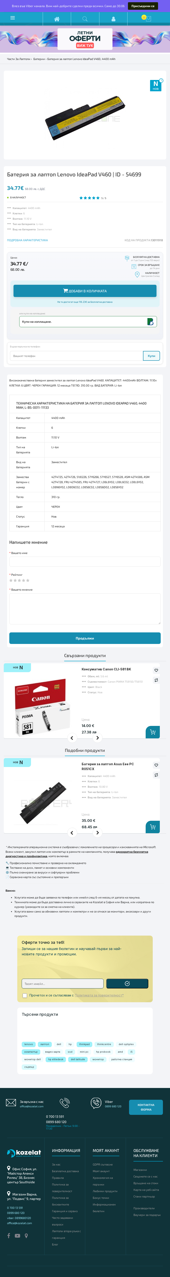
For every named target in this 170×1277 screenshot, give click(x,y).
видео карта (52, 1051)
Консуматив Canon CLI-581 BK (106, 669)
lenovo (28, 1044)
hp (70, 1044)
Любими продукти (105, 1191)
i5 (131, 1051)
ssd (70, 1051)
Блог (55, 1244)
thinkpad (84, 1044)
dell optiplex (126, 1044)
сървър (29, 1066)
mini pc (84, 1051)
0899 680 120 (56, 1122)
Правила (58, 1177)
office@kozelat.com (32, 1106)
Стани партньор (144, 1196)
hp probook (103, 1051)
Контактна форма (146, 1107)
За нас (56, 1164)
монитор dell (32, 1059)
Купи (151, 356)
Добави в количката (85, 290)
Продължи (85, 638)
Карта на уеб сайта (146, 1189)
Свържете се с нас (145, 1176)
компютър (31, 1051)
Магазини (140, 1169)
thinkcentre (104, 1044)
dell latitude (78, 1059)
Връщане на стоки (145, 1183)
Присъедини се (143, 6)
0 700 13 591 (55, 1116)
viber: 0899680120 (19, 1218)
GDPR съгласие (103, 1164)
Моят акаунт (101, 1171)
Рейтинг (17, 574)
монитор (98, 1059)
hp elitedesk (55, 1059)
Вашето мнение (22, 589)
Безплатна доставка (65, 1171)
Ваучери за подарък (147, 1215)
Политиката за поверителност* (99, 995)
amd (120, 1051)
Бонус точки (101, 1197)
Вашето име (19, 553)
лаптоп (45, 1044)
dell (59, 1044)
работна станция (121, 1059)
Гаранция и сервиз (64, 1211)
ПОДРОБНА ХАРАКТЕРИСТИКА (27, 240)
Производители (144, 1208)
